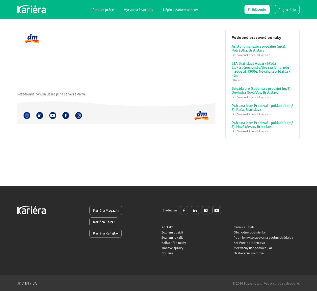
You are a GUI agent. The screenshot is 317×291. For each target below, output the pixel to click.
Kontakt (167, 227)
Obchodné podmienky (249, 232)
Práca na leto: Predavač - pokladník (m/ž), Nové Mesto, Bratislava (262, 125)
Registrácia (287, 9)
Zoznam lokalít (172, 237)
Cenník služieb (244, 227)
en (27, 283)
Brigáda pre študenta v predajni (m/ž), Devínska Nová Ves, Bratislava (261, 90)
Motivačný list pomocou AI (253, 248)
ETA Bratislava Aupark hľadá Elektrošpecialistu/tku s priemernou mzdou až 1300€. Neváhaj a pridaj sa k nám (261, 69)
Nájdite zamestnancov (180, 9)
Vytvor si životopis (138, 9)
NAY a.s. (237, 80)
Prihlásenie (257, 9)
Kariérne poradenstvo (249, 242)
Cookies (167, 253)
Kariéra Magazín (106, 210)
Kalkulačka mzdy (173, 242)
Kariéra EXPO (104, 221)
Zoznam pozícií (172, 232)
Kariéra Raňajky (105, 233)
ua (34, 283)
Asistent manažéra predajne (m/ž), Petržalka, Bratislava (259, 48)
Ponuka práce (103, 9)
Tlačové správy (172, 248)
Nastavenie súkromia (249, 253)
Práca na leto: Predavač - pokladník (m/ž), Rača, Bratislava (262, 108)
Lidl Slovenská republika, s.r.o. (251, 55)
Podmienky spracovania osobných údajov (263, 237)
